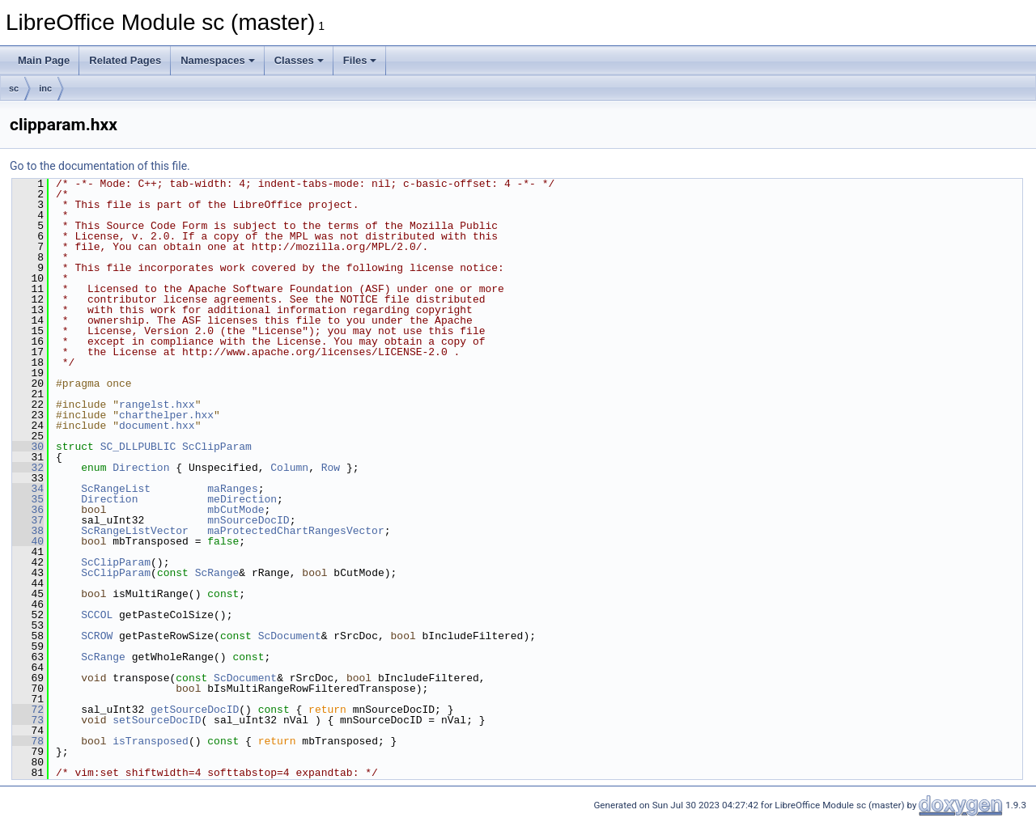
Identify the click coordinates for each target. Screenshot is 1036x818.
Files (360, 60)
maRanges (232, 488)
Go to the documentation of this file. (100, 165)
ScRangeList (116, 488)
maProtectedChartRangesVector (295, 530)
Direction (141, 467)
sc (14, 88)
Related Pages (125, 60)
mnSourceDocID (248, 520)
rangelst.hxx (157, 404)
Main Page (44, 60)
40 (28, 541)
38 (28, 530)
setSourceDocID (157, 720)
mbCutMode (235, 509)
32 (28, 467)
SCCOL (97, 615)
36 (28, 509)
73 (28, 720)
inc (45, 88)
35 (28, 499)
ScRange (217, 573)
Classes (299, 60)
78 (28, 741)
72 (28, 709)
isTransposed (151, 741)
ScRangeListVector (135, 530)
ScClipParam (217, 446)
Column (289, 467)
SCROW (97, 636)
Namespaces (217, 60)
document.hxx (157, 425)
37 (28, 520)
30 (28, 446)
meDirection (242, 499)
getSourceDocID (195, 709)
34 (28, 488)
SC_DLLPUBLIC (138, 446)
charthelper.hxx (166, 415)
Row (330, 467)
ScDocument (289, 636)
